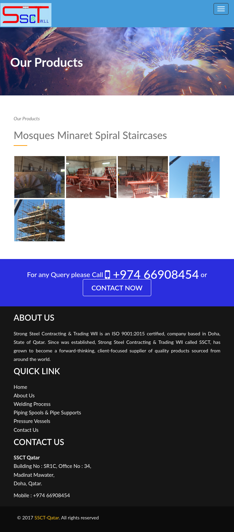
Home (20, 387)
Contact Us (26, 430)
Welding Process (32, 404)
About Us (24, 395)
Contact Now (117, 288)
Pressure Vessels (32, 421)
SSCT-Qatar (46, 517)
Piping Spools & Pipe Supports (47, 412)
